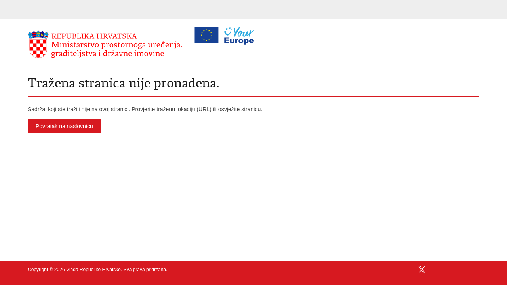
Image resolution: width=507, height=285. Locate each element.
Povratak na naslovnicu (64, 126)
